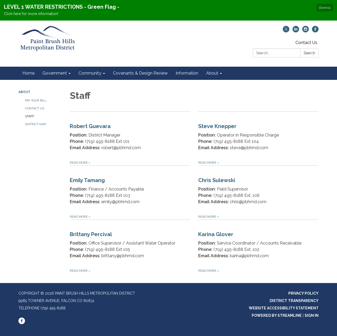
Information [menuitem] (187, 73)
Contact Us (306, 42)
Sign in (312, 315)
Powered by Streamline (277, 315)
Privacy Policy (303, 293)
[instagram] (305, 30)
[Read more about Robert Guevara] (130, 138)
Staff (29, 116)
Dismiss (324, 7)
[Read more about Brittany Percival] (130, 247)
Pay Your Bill (36, 100)
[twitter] (286, 30)
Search (309, 53)
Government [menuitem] (54, 73)
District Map (35, 124)
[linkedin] (296, 30)
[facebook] (315, 30)
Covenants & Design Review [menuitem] (140, 73)
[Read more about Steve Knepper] (258, 138)
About (24, 92)
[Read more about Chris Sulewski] (258, 192)
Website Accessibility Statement (284, 308)
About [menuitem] (212, 73)
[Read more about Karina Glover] (258, 247)
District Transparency (294, 301)
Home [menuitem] (28, 73)
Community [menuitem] (89, 73)
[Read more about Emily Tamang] (130, 192)
